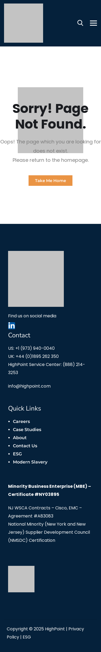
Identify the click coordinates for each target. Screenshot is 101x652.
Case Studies (27, 429)
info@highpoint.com (29, 386)
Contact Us (25, 445)
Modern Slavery (30, 462)
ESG (17, 453)
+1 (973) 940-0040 (35, 348)
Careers (21, 421)
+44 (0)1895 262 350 (37, 356)
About (20, 437)
